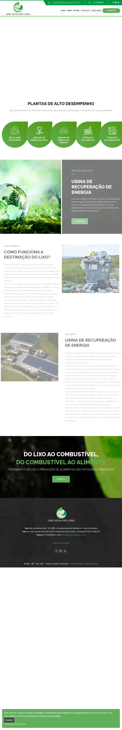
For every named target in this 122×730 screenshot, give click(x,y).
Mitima (76, 11)
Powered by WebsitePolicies (15, 724)
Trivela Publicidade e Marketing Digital (83, 564)
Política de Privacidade (50, 716)
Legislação (96, 11)
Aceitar (9, 720)
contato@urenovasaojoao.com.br (66, 2)
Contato (61, 479)
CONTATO (111, 10)
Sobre (69, 11)
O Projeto (85, 11)
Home (63, 11)
